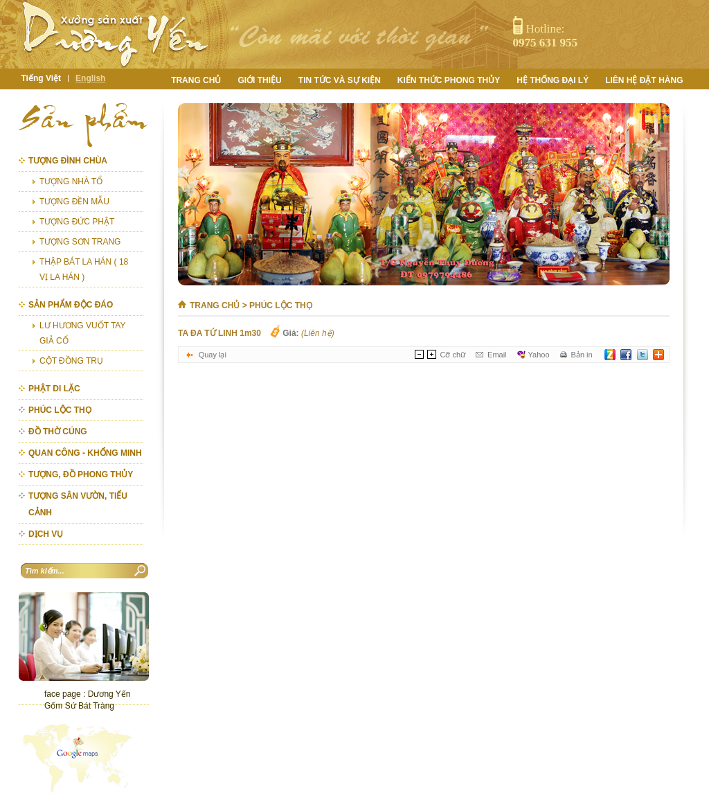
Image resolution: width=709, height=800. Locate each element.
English (90, 78)
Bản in (582, 354)
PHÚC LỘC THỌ (280, 305)
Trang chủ (215, 305)
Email (497, 354)
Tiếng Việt (41, 78)
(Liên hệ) (317, 333)
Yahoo (539, 354)
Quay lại (212, 354)
